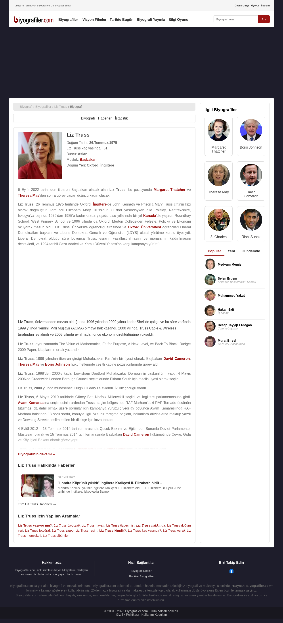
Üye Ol (255, 5)
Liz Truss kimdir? (112, 530)
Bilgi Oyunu (178, 20)
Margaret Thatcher (218, 149)
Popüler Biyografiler (141, 576)
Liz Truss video (63, 530)
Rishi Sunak (251, 237)
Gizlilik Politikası (127, 614)
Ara (264, 19)
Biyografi (88, 118)
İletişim (265, 5)
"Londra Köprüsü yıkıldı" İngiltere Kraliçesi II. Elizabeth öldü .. (110, 483)
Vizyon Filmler (94, 20)
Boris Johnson (251, 147)
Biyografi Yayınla (151, 20)
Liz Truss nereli (174, 530)
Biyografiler (68, 20)
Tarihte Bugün (121, 20)
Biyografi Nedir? (141, 570)
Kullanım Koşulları (154, 614)
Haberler (105, 118)
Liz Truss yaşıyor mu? (35, 525)
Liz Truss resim (86, 530)
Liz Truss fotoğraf (37, 530)
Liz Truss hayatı (93, 525)
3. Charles (218, 237)
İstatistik (121, 118)
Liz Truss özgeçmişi (120, 525)
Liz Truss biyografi (67, 525)
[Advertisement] (141, 63)
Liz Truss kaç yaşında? (144, 530)
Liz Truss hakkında (150, 525)
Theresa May (218, 192)
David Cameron (251, 194)
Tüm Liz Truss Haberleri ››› (37, 504)
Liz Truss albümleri (56, 535)
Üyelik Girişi (242, 5)
